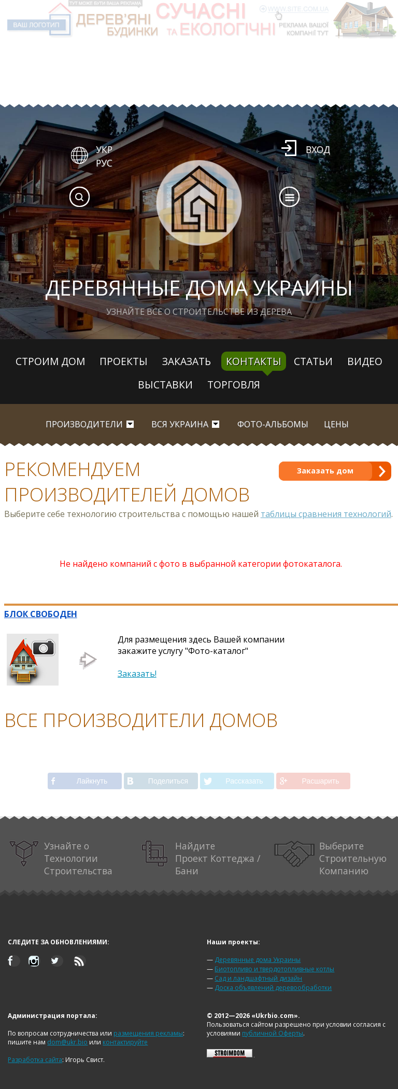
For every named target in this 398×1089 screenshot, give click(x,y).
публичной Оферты (272, 1033)
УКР (104, 149)
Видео (364, 361)
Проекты (124, 361)
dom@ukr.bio (67, 1042)
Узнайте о (60, 858)
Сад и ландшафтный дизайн (258, 978)
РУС (104, 163)
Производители (84, 424)
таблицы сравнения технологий (326, 514)
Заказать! (137, 673)
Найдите (200, 858)
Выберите (330, 858)
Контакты (253, 361)
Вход (318, 149)
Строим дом (50, 361)
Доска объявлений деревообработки (273, 987)
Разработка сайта (35, 1059)
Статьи (313, 361)
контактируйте (125, 1042)
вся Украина (179, 424)
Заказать (186, 361)
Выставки (165, 385)
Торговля (233, 385)
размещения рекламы (148, 1033)
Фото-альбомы (272, 424)
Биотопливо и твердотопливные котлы (274, 969)
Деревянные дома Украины (258, 959)
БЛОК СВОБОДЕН (40, 614)
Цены (336, 424)
